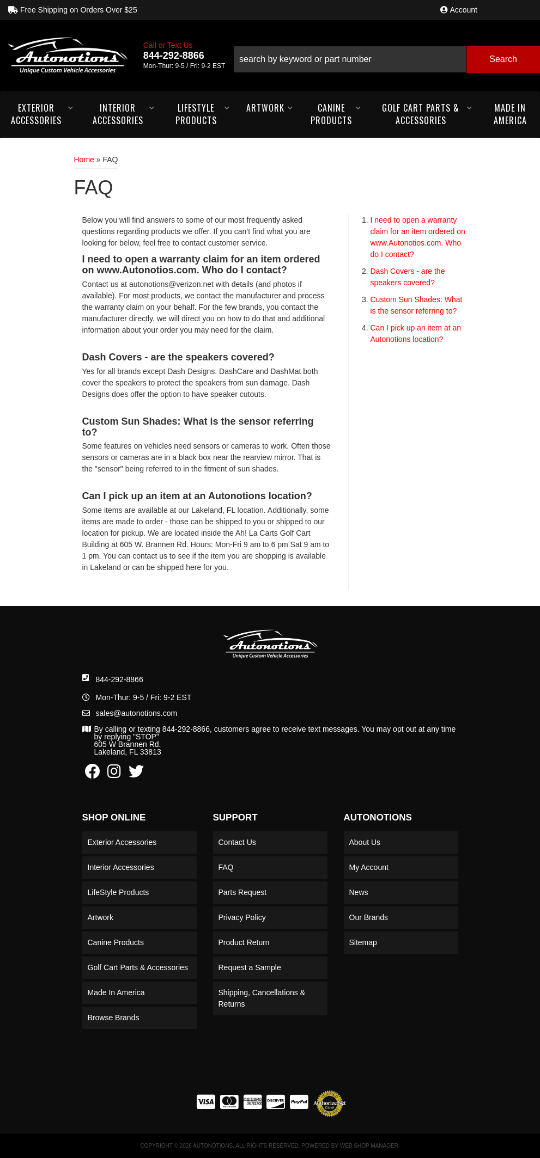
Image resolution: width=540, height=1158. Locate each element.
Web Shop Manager (369, 1146)
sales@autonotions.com (137, 713)
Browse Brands (113, 1017)
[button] (386, 55)
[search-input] (350, 59)
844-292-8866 (119, 679)
